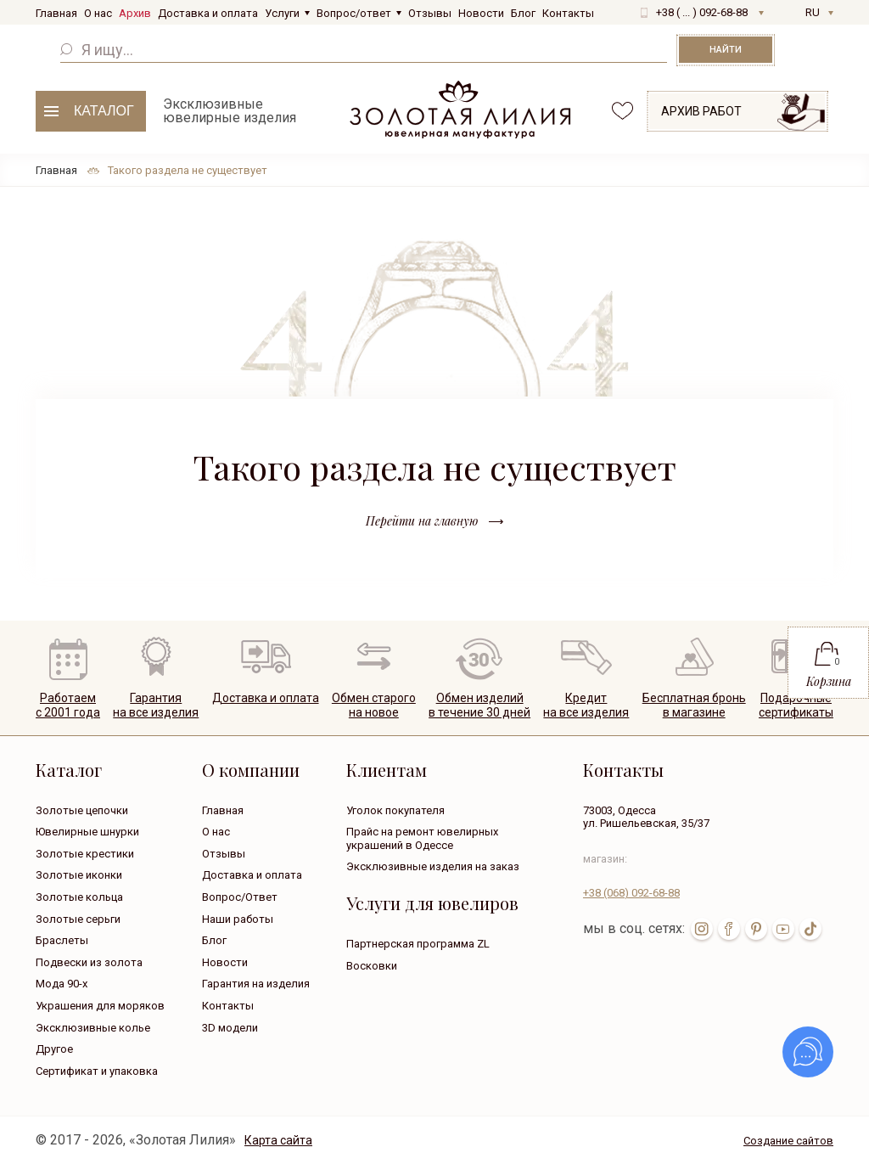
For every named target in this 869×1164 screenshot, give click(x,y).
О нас (98, 13)
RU (812, 12)
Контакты (568, 13)
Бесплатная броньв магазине (694, 705)
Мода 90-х (61, 983)
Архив (135, 13)
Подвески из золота (89, 962)
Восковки (371, 965)
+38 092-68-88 (631, 892)
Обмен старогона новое (374, 705)
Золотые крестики (85, 853)
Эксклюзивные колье (93, 1027)
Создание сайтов (788, 1140)
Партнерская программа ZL (418, 943)
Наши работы (237, 919)
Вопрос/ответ (354, 13)
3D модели (230, 1027)
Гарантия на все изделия (156, 705)
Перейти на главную (422, 521)
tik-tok (810, 929)
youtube (783, 929)
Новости (481, 13)
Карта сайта (278, 1140)
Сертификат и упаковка (97, 1071)
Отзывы (429, 13)
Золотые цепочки (82, 810)
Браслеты (62, 940)
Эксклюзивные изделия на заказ (432, 866)
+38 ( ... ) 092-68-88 (702, 12)
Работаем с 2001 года (68, 705)
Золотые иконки (79, 875)
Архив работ (701, 111)
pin (756, 929)
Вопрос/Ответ (240, 897)
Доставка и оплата (208, 13)
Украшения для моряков (100, 1005)
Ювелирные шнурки (87, 831)
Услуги (282, 13)
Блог (523, 13)
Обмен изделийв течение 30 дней (479, 705)
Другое (54, 1049)
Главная (56, 13)
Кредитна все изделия (586, 705)
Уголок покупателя (395, 810)
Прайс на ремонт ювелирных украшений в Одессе (422, 838)
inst (702, 929)
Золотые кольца (79, 897)
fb (729, 929)
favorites (622, 111)
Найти (725, 49)
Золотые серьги (78, 919)
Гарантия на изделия (256, 983)
